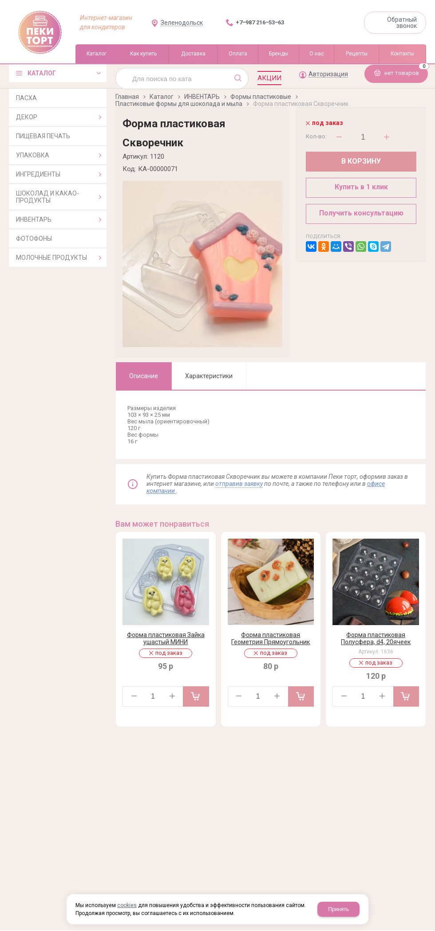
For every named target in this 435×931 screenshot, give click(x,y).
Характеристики (209, 375)
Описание (143, 375)
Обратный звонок (402, 22)
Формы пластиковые (260, 96)
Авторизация (328, 74)
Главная (127, 96)
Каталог (162, 96)
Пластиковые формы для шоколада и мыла (178, 103)
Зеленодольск (182, 23)
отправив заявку (239, 483)
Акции (269, 78)
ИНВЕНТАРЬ (202, 96)
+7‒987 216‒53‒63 (260, 22)
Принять (338, 909)
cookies (127, 905)
